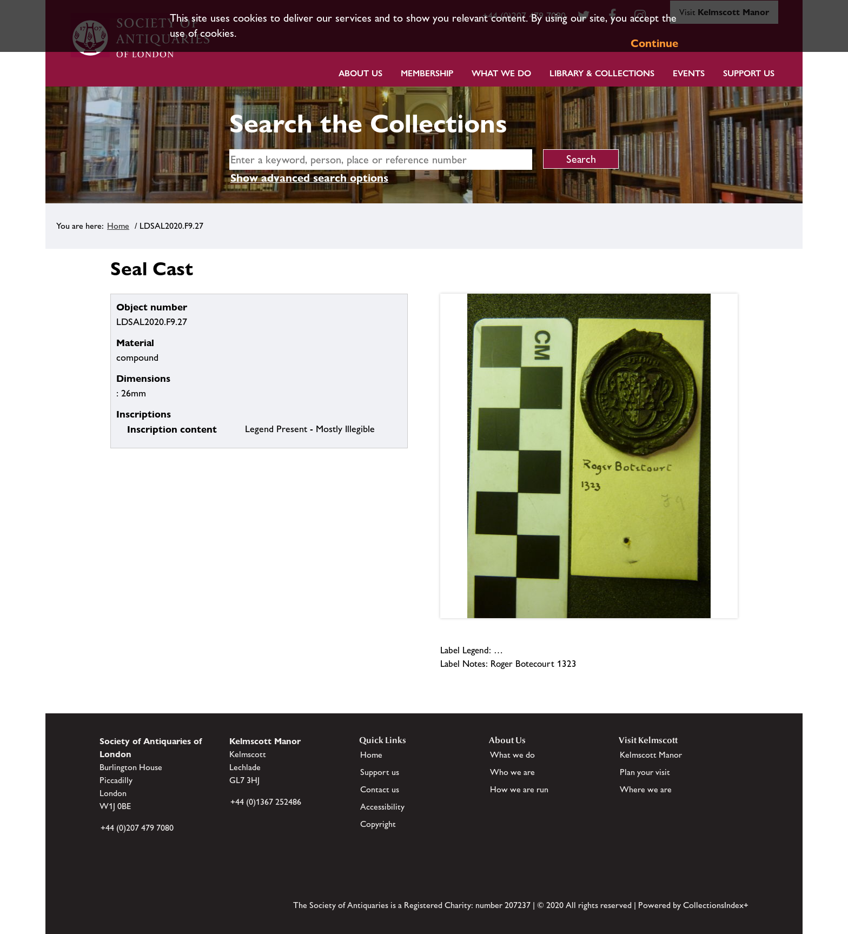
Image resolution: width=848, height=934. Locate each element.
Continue (654, 43)
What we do (501, 73)
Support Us (748, 73)
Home (118, 226)
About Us (360, 73)
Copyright (378, 824)
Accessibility (382, 806)
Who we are (512, 772)
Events (689, 73)
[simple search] (380, 159)
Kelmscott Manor (651, 755)
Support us (379, 772)
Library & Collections (601, 73)
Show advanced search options (309, 177)
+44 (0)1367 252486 (265, 802)
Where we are (646, 789)
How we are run (519, 789)
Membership (427, 73)
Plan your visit (645, 772)
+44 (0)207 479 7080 (137, 828)
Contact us (379, 789)
